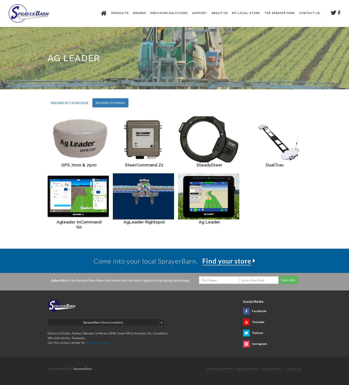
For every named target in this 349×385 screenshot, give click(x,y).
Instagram (259, 344)
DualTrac (275, 164)
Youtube (258, 322)
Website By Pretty (220, 369)
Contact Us (293, 369)
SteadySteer (209, 164)
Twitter (258, 333)
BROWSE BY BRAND (110, 103)
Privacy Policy (272, 369)
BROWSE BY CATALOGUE (70, 103)
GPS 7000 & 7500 (79, 164)
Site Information (247, 369)
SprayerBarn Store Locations (103, 322)
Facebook (259, 311)
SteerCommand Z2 (144, 164)
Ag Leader (209, 221)
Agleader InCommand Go (79, 224)
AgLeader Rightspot (144, 221)
